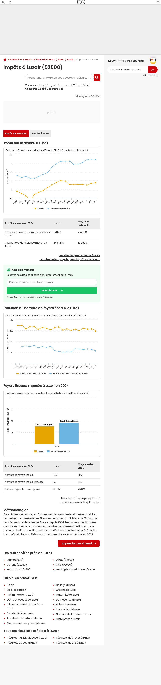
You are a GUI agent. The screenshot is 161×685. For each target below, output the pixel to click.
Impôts (28, 59)
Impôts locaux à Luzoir (79, 543)
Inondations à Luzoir (68, 609)
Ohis (85, 85)
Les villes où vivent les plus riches (80, 502)
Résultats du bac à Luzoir (22, 642)
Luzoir (70, 59)
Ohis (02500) (64, 564)
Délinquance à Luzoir (68, 599)
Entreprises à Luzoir (68, 619)
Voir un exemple (150, 75)
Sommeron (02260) (19, 569)
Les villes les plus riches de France (79, 255)
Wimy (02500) (65, 559)
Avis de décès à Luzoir (20, 613)
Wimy (76, 85)
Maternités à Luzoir (67, 594)
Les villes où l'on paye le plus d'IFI (80, 498)
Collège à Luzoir (65, 585)
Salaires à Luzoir (16, 589)
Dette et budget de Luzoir (22, 599)
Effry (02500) (15, 559)
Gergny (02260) (17, 564)
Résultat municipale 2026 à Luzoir (27, 637)
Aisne (61, 59)
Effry (41, 85)
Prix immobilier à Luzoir (20, 594)
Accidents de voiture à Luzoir (24, 618)
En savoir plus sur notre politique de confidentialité (29, 297)
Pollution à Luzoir (66, 604)
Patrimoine (16, 59)
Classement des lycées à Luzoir (26, 623)
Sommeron (64, 85)
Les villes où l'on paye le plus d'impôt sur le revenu (69, 259)
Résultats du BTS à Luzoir (71, 642)
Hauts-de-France (45, 59)
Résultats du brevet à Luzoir (73, 637)
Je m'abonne (49, 290)
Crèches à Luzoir (66, 589)
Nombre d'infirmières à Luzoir (74, 614)
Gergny (51, 85)
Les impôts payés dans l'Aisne (75, 569)
